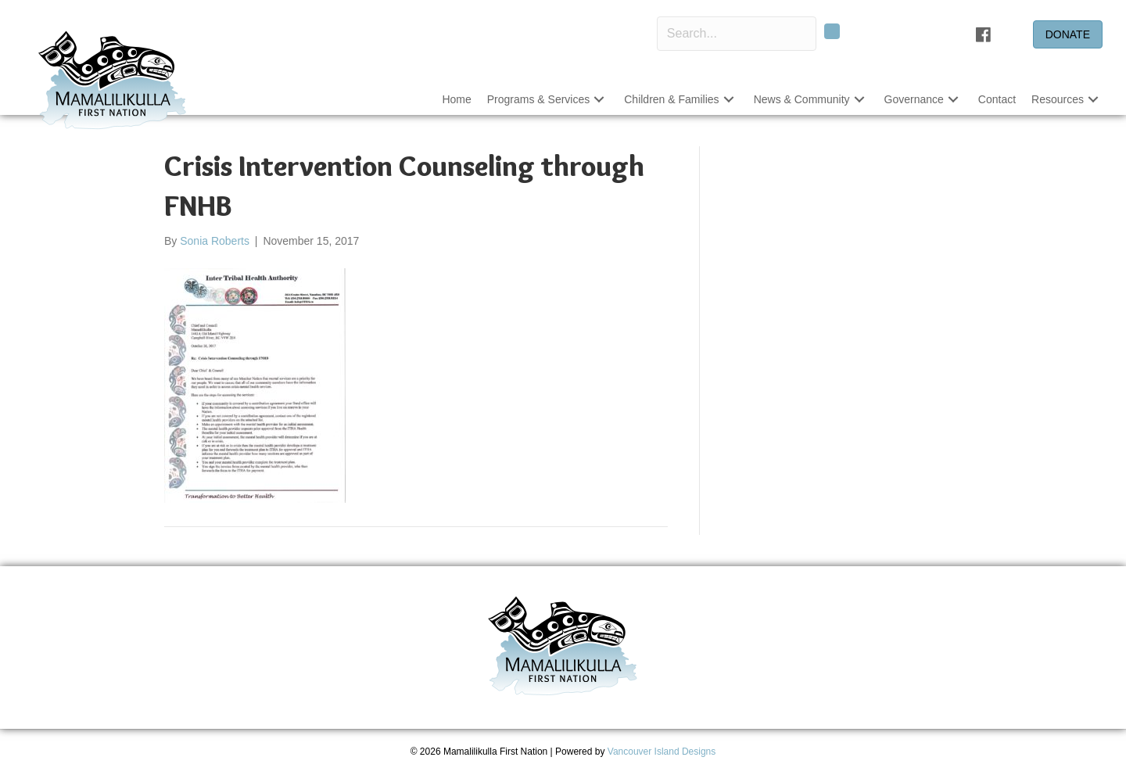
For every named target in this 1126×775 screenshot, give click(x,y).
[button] (832, 31)
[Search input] (736, 33)
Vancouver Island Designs (662, 751)
